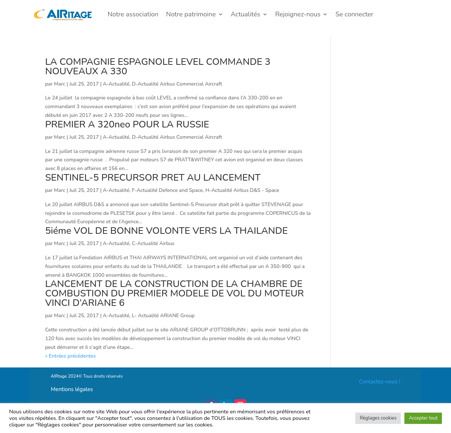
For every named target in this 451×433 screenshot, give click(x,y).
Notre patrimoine (190, 14)
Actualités (245, 14)
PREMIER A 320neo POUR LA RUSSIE (127, 124)
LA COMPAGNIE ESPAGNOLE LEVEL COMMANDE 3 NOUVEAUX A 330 (157, 66)
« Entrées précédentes (70, 356)
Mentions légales (72, 389)
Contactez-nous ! (379, 381)
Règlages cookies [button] (378, 418)
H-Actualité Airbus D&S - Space (242, 190)
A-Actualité (116, 83)
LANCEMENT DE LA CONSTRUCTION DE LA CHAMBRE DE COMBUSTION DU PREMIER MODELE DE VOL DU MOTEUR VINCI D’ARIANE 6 (174, 293)
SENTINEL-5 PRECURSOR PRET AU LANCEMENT (153, 177)
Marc (59, 83)
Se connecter (354, 14)
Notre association (133, 14)
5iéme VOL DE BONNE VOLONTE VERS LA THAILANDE (166, 230)
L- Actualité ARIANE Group (163, 315)
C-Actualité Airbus (153, 243)
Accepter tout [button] (423, 418)
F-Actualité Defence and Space (167, 190)
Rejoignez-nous (297, 14)
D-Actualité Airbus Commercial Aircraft (177, 83)
